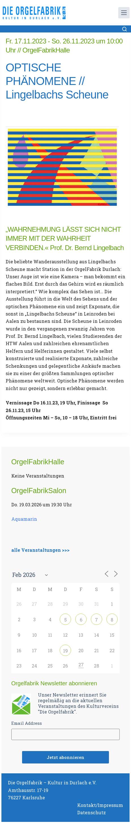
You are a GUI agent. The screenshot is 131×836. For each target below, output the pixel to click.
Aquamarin (24, 519)
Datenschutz (91, 812)
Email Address (26, 723)
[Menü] (124, 12)
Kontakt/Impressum (100, 805)
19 (65, 651)
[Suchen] (124, 29)
